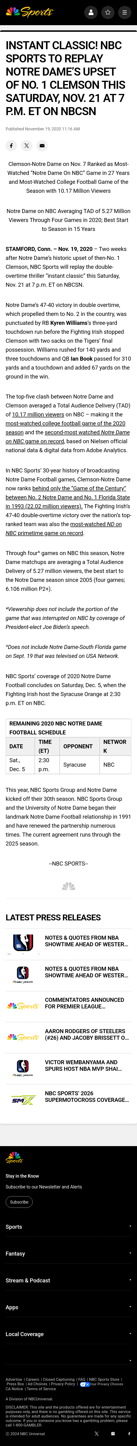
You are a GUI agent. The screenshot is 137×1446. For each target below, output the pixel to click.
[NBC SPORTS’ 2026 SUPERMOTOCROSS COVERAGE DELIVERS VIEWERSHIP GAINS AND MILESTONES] (23, 1100)
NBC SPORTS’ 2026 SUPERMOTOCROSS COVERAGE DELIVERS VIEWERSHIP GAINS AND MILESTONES (85, 1096)
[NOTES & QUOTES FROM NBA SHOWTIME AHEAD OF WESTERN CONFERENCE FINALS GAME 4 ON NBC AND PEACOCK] (23, 944)
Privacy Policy (63, 1384)
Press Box (15, 1384)
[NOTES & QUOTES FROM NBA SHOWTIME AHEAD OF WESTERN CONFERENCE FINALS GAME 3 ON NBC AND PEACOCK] (23, 975)
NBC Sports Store (104, 1379)
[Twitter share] (26, 145)
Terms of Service (41, 1389)
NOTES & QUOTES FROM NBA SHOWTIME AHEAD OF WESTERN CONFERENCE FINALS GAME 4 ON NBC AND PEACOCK (87, 941)
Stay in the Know (22, 1176)
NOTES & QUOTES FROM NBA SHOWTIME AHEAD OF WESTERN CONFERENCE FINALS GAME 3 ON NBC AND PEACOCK (87, 972)
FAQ (81, 1379)
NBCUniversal (40, 1399)
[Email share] (42, 145)
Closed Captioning (59, 1379)
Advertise (14, 1379)
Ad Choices (37, 1384)
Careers (32, 1379)
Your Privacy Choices (109, 1384)
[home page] (29, 12)
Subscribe (19, 1202)
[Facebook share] (11, 145)
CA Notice (14, 1389)
